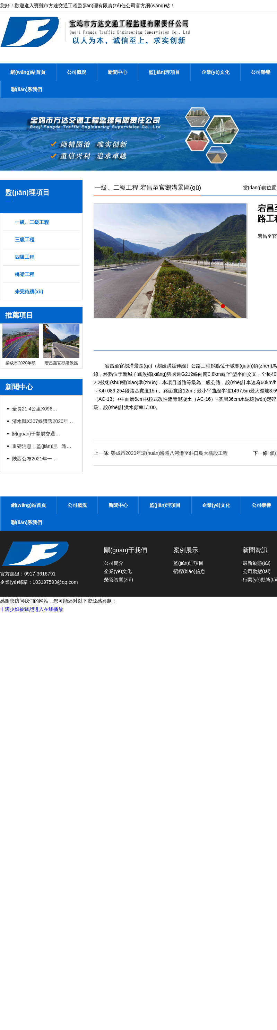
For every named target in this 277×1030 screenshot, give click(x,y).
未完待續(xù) (29, 291)
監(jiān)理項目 (164, 72)
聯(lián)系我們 (26, 89)
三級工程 (24, 239)
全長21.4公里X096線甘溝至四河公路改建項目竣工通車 (36, 409)
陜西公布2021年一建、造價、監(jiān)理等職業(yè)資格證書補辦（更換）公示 (36, 458)
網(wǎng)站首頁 (27, 72)
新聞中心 (117, 72)
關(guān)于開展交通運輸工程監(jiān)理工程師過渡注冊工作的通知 (36, 433)
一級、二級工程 (32, 222)
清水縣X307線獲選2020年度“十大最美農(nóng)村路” (43, 421)
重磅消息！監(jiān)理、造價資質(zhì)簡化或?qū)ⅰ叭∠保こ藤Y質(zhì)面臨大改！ (43, 446)
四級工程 (24, 257)
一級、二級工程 (116, 187)
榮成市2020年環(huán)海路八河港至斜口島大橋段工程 (169, 453)
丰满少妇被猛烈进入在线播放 (31, 609)
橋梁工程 (24, 274)
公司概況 (76, 72)
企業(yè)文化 (215, 72)
